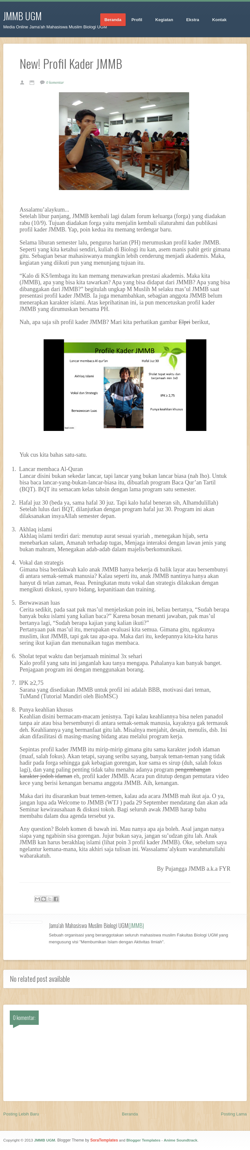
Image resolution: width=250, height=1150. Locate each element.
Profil (137, 19)
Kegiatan (164, 19)
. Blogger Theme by (86, 1140)
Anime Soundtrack (180, 1140)
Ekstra (193, 19)
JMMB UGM (22, 15)
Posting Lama (234, 1114)
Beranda (112, 19)
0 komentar (55, 82)
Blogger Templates (143, 1140)
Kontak (219, 19)
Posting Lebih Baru (21, 1114)
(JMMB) (136, 925)
